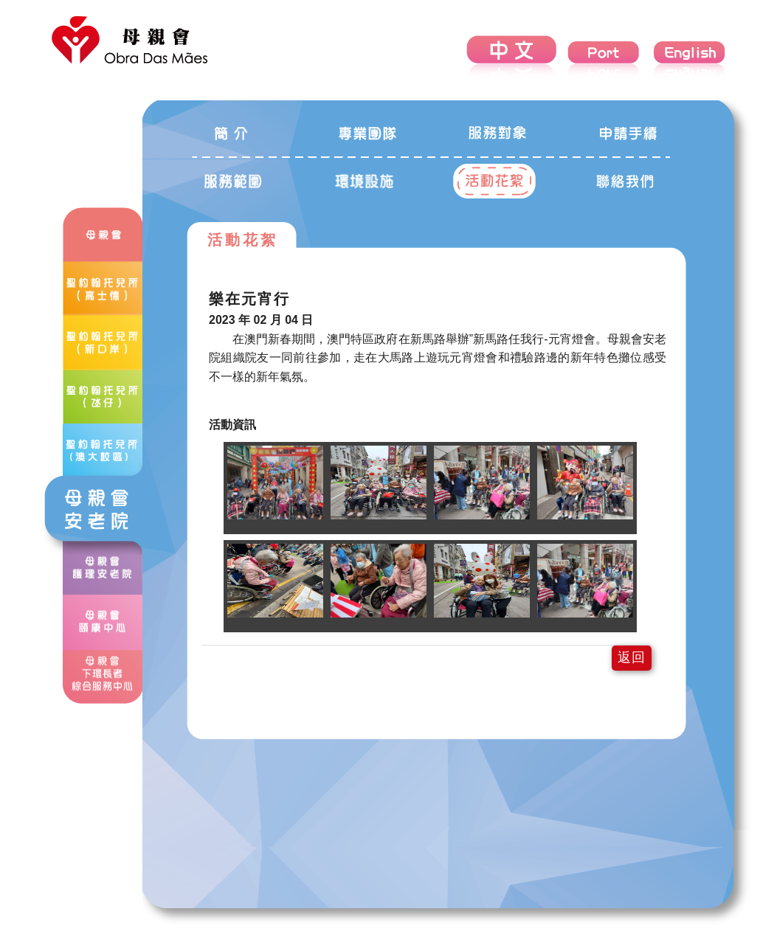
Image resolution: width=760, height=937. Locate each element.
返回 (632, 657)
